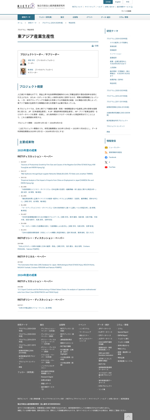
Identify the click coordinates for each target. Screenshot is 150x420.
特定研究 (72, 23)
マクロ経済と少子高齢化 (119, 43)
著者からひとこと (66, 343)
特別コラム (122, 349)
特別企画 (121, 358)
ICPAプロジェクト (105, 386)
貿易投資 (113, 46)
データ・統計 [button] (106, 17)
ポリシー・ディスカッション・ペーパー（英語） (48, 349)
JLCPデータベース (105, 339)
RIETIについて (77, 7)
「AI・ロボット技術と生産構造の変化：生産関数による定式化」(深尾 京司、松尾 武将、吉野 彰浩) (57, 226)
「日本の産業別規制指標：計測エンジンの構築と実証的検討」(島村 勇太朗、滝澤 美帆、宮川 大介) (57, 233)
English (117, 2)
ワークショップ (85, 332)
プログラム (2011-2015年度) (117, 102)
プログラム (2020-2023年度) (117, 90)
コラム (120, 329)
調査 (108, 132)
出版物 (62, 325)
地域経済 (113, 50)
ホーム (20, 23)
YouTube (112, 167)
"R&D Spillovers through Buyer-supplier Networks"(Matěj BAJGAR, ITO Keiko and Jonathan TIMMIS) (57, 174)
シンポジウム (84, 329)
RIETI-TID (102, 364)
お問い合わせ (109, 7)
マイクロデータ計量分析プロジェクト (105, 375)
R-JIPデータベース (105, 332)
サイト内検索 (126, 11)
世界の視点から (123, 345)
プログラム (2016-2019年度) (117, 96)
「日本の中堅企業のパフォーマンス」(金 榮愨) (35, 308)
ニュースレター (114, 147)
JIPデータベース (105, 329)
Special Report (123, 332)
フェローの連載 (123, 342)
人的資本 (113, 68)
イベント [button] (89, 17)
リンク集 (102, 389)
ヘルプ (99, 7)
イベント (82, 325)
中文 (127, 2)
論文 (42, 325)
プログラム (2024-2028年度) (52, 23)
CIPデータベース (105, 335)
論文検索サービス (124, 7)
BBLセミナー (84, 335)
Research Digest (47, 377)
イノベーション (115, 54)
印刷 (96, 46)
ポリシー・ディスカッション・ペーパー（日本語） (48, 342)
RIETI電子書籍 (65, 346)
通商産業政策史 (66, 340)
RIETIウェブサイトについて (76, 399)
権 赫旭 (31, 70)
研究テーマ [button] (26, 17)
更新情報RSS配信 (115, 152)
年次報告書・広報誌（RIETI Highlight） (66, 352)
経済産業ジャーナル (125, 361)
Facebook (112, 157)
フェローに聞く (123, 339)
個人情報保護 (35, 399)
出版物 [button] (75, 17)
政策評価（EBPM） (117, 80)
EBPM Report (123, 335)
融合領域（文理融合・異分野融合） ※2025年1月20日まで (120, 73)
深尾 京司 (31, 60)
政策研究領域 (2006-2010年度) (118, 107)
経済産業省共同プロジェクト (117, 121)
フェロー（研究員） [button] (45, 17)
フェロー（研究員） (26, 372)
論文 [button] (62, 17)
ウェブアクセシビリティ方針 (53, 399)
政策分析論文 (46, 380)
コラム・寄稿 (122, 325)
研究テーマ (32, 23)
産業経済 (113, 58)
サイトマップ (90, 7)
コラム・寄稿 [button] (123, 17)
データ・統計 (103, 325)
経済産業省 (125, 399)
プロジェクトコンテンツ (116, 126)
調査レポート (46, 384)
